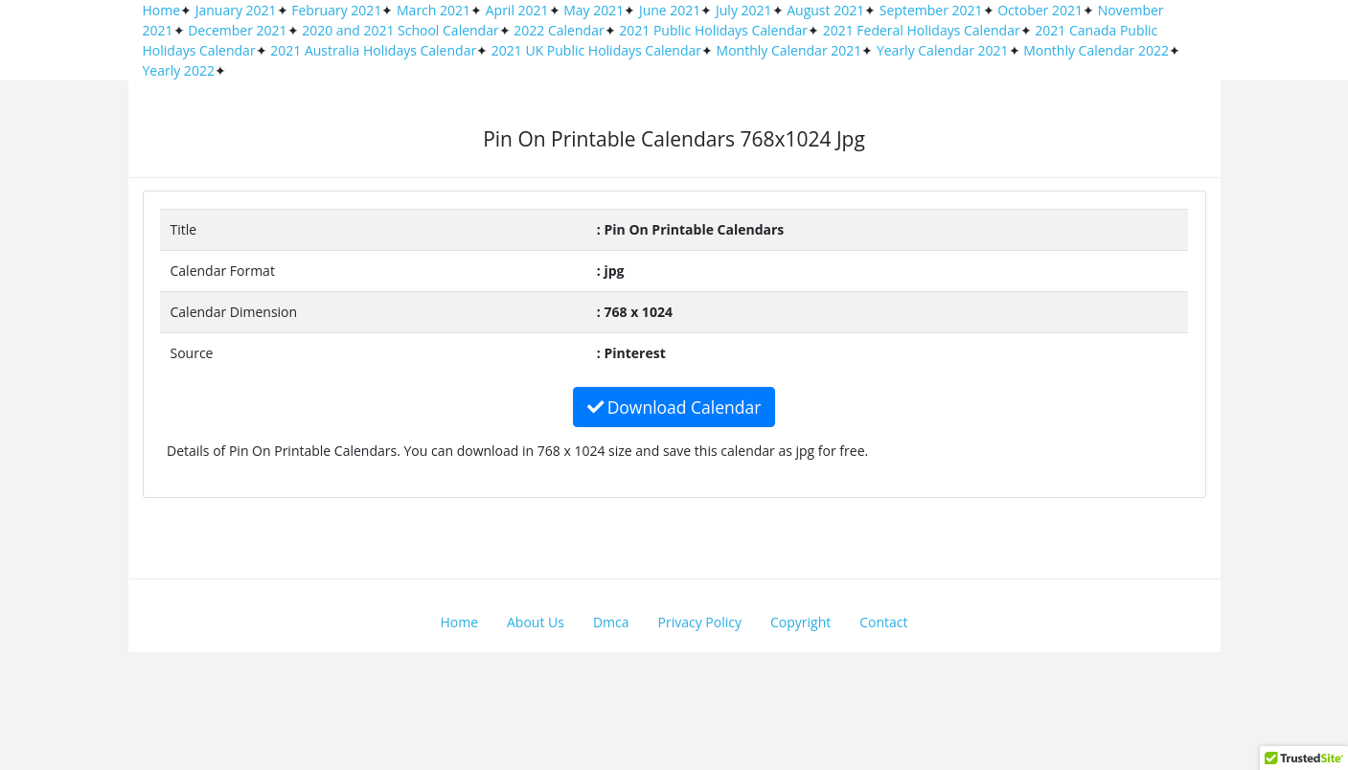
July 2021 (744, 10)
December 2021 (237, 30)
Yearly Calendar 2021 (943, 50)
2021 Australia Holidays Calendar (373, 50)
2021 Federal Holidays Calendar (921, 30)
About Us (535, 622)
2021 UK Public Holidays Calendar (596, 50)
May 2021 (593, 10)
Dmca (611, 622)
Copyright (800, 622)
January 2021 (236, 10)
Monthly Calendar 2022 (1096, 50)
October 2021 (1040, 10)
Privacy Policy (700, 622)
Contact (883, 622)
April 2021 (517, 10)
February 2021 (336, 10)
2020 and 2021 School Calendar (400, 30)
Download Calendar (674, 407)
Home (162, 10)
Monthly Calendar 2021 (789, 50)
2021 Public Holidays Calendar (713, 30)
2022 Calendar (559, 30)
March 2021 (433, 10)
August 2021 (825, 10)
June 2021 (669, 10)
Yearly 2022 (179, 70)
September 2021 (931, 10)
